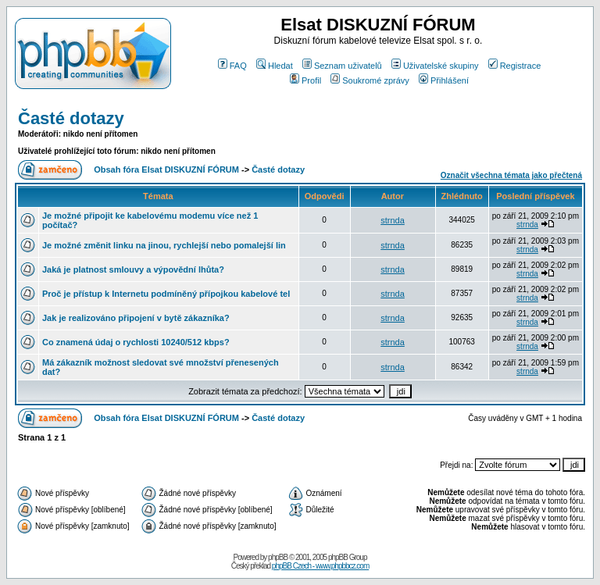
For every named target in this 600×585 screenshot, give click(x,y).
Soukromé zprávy (369, 80)
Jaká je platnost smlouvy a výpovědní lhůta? (133, 269)
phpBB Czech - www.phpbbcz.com (320, 566)
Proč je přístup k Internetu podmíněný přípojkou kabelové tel (166, 293)
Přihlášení (444, 80)
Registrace (514, 65)
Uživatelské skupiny (435, 65)
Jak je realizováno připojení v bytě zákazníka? (136, 318)
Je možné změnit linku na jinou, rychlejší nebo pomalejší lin (164, 245)
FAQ (232, 65)
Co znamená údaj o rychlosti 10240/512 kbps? (136, 342)
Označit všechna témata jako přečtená (511, 175)
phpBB (278, 557)
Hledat (274, 65)
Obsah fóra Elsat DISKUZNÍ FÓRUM (166, 169)
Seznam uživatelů (342, 65)
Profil (305, 80)
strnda (392, 220)
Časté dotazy (71, 118)
